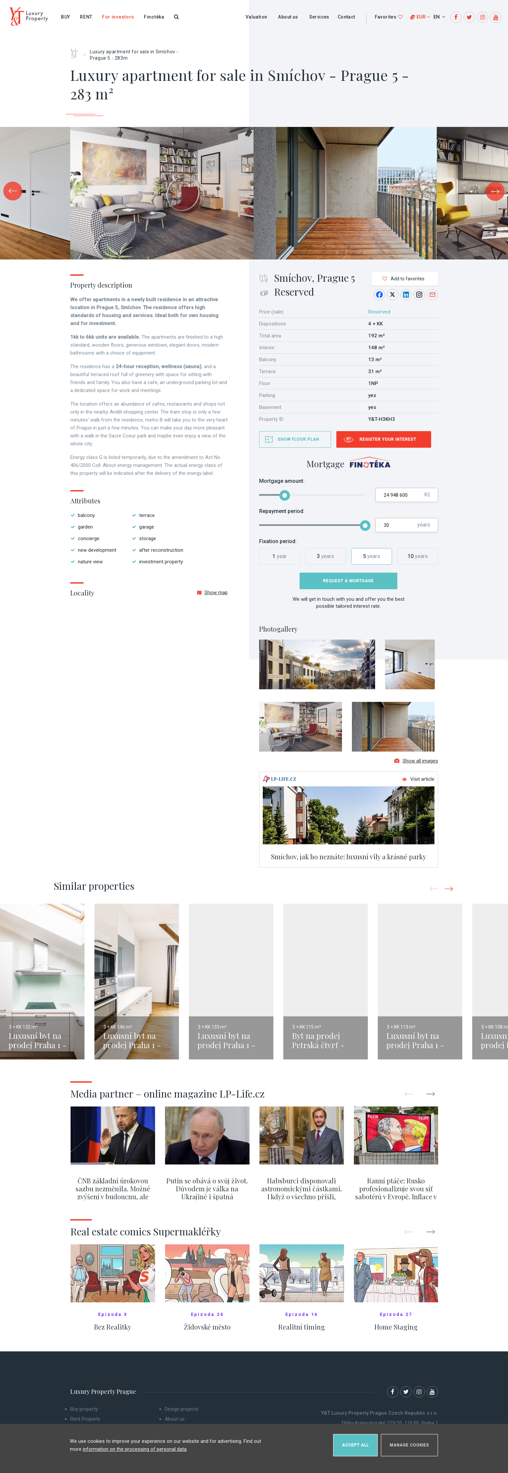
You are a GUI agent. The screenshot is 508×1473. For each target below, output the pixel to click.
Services (319, 17)
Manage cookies (409, 1442)
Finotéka (154, 17)
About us (288, 17)
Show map (212, 592)
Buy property (84, 1414)
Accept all (355, 1442)
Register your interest (388, 439)
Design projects (181, 1414)
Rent (86, 17)
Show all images (416, 766)
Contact (346, 17)
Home (76, 51)
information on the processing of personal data (135, 1446)
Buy (65, 17)
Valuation (256, 17)
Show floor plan (298, 439)
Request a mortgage (348, 581)
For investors (118, 17)
